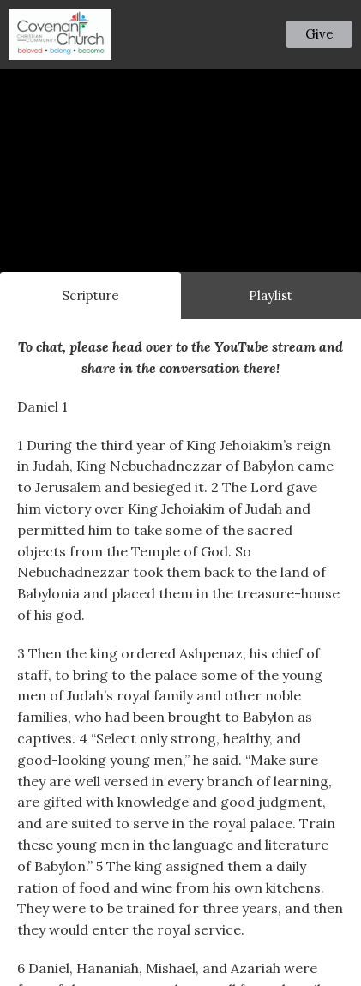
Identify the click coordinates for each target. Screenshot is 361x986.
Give (319, 34)
